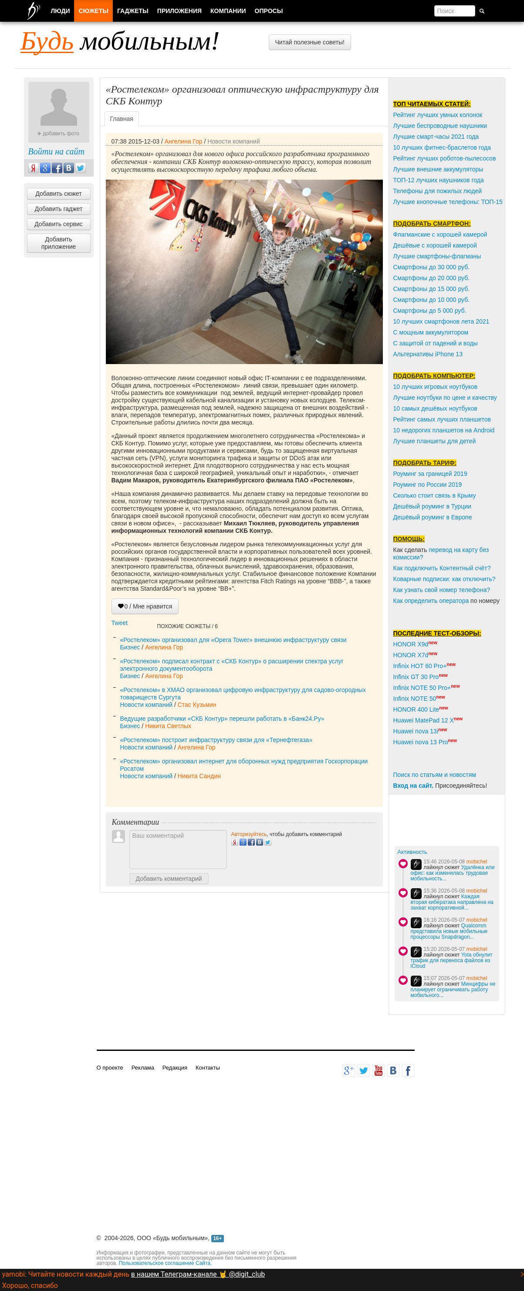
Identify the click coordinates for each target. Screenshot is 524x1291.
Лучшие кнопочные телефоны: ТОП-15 (448, 201)
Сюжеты (93, 10)
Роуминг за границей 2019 (430, 473)
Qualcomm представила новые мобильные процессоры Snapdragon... (449, 931)
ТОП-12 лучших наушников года (438, 180)
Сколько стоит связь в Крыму (434, 495)
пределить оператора (438, 600)
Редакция (174, 1067)
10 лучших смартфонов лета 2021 (441, 321)
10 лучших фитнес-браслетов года (442, 147)
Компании (228, 10)
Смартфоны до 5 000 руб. (430, 310)
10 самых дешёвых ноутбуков (435, 408)
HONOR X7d (411, 655)
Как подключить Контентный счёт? (442, 568)
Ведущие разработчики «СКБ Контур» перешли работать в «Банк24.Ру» (222, 718)
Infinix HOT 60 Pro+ (420, 665)
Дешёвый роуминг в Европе (432, 517)
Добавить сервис (58, 224)
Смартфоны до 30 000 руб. (431, 267)
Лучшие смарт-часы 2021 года (436, 136)
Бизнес (130, 647)
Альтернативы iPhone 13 (428, 354)
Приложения (179, 10)
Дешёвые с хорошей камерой (435, 245)
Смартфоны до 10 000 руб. (431, 299)
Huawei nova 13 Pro (420, 742)
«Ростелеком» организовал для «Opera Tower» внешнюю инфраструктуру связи (233, 639)
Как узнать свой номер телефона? (441, 589)
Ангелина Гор (184, 141)
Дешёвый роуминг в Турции (432, 506)
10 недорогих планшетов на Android (444, 430)
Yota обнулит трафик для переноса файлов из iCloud (452, 960)
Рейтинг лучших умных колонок (437, 114)
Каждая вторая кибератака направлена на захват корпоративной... (452, 902)
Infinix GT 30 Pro (416, 676)
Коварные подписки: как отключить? (444, 578)
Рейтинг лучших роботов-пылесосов (444, 158)
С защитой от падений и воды (435, 343)
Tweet (120, 622)
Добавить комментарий (169, 878)
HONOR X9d (411, 644)
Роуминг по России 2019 (427, 484)
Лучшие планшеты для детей (434, 441)
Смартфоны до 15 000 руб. (431, 288)
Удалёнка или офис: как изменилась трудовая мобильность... (453, 873)
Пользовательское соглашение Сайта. (165, 1263)
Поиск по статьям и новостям (434, 774)
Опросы (269, 10)
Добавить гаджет (59, 208)
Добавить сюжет (58, 193)
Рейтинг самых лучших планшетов (442, 419)
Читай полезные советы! (310, 42)
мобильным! (120, 40)
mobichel (477, 862)
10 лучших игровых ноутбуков (435, 386)
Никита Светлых (168, 725)
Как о (400, 600)
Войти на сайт (56, 151)
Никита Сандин (199, 776)
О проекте (110, 1067)
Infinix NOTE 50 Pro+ (422, 687)
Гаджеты (133, 10)
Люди (60, 10)
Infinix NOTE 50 (414, 698)
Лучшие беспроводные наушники (440, 125)
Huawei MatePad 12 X (423, 720)
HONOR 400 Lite (416, 709)
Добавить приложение (58, 243)
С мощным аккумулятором (431, 332)
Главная (121, 118)
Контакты (208, 1067)
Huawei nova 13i (416, 731)
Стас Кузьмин (197, 704)
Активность (412, 852)
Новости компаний (233, 141)
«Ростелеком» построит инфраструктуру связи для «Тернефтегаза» (216, 739)
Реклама (143, 1067)
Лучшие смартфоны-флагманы (437, 256)
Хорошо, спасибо (30, 1285)
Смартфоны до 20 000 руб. (431, 277)
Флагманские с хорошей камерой (440, 234)
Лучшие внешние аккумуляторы (438, 169)
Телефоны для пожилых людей (437, 190)
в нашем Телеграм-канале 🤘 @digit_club (198, 1274)
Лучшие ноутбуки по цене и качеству (445, 397)
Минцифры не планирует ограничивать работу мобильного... (453, 989)
